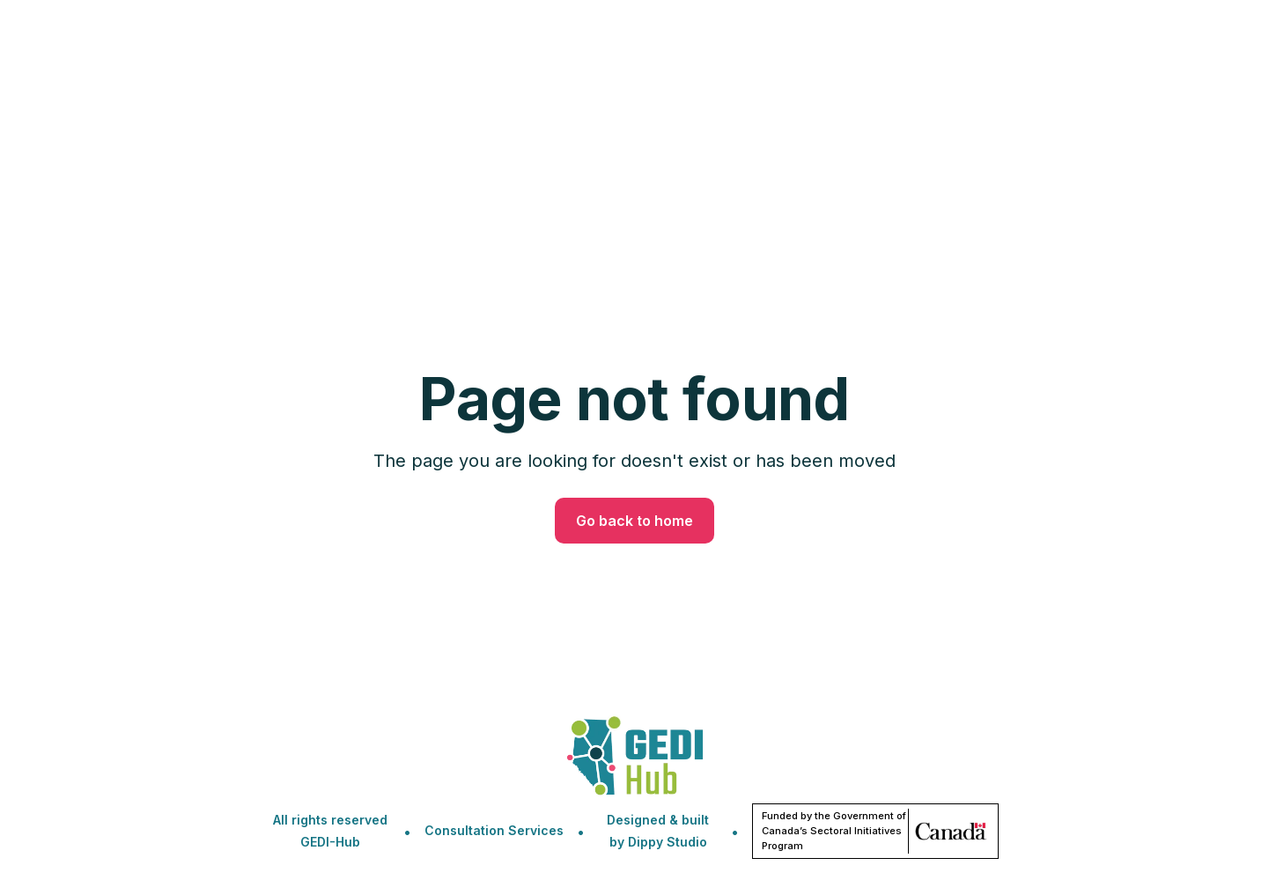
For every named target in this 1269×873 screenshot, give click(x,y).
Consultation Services (494, 830)
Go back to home (634, 520)
